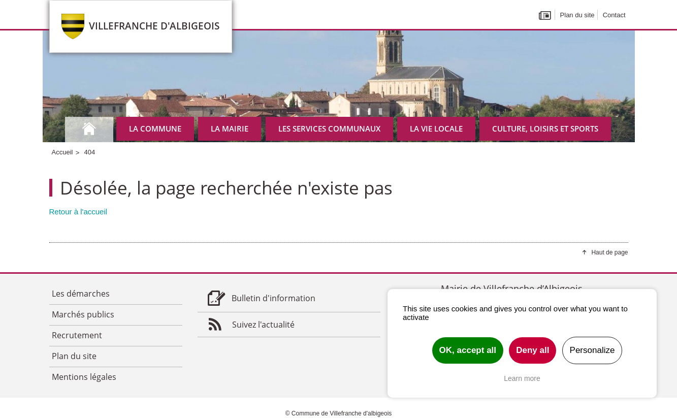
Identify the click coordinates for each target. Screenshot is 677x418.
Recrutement (77, 335)
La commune (155, 128)
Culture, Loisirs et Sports (545, 128)
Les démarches (81, 294)
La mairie (229, 128)
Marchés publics (83, 314)
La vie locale (436, 128)
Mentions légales (84, 377)
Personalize (592, 350)
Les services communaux (329, 128)
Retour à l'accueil (78, 211)
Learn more (522, 378)
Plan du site (577, 15)
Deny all (532, 350)
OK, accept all (467, 350)
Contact (614, 15)
